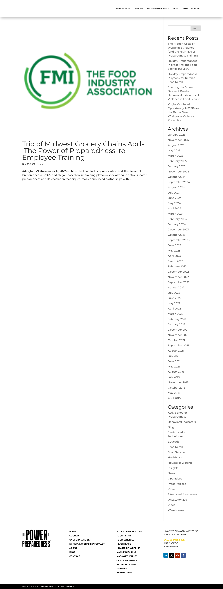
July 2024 (174, 192)
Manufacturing (126, 552)
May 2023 (174, 250)
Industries (121, 8)
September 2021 (178, 345)
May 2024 (174, 203)
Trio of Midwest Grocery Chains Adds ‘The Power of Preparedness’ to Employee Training (83, 150)
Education (174, 441)
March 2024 (175, 213)
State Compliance (156, 8)
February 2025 (177, 161)
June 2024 (174, 198)
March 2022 (175, 314)
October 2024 (177, 176)
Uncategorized (177, 499)
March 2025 (175, 155)
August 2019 (176, 371)
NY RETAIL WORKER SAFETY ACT (87, 544)
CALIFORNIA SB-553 (80, 539)
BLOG (72, 552)
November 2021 (178, 335)
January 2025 (176, 166)
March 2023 (175, 261)
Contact (196, 8)
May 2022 (174, 303)
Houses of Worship (180, 462)
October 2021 (176, 340)
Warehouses (176, 510)
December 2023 (178, 229)
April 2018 (174, 398)
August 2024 (176, 187)
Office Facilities (126, 560)
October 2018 (176, 387)
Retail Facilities (126, 564)
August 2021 (176, 350)
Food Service (176, 452)
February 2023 (177, 266)
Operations (175, 478)
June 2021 (174, 361)
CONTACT (74, 556)
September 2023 (178, 240)
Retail (171, 489)
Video (171, 505)
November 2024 (178, 171)
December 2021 (178, 329)
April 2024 (174, 208)
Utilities (121, 568)
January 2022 (176, 324)
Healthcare (175, 457)
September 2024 (179, 182)
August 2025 (176, 145)
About (176, 8)
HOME (72, 531)
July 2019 (174, 377)
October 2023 (176, 234)
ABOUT (73, 548)
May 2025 (174, 150)
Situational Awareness (182, 494)
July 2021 (174, 356)
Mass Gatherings (126, 556)
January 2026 (176, 134)
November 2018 (178, 382)
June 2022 (174, 298)
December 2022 (178, 271)
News (40, 164)
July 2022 (174, 292)
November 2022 (178, 277)
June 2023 (174, 245)
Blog (185, 8)
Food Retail (175, 447)
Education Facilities (129, 531)
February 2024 (177, 219)
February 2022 (177, 319)
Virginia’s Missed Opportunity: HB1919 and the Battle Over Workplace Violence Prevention (184, 112)
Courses (138, 8)
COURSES (74, 535)
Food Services (125, 539)
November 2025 (178, 140)
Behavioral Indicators (182, 422)
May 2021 (174, 366)
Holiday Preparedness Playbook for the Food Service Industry (182, 64)
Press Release (177, 483)
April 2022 (174, 308)
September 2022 (178, 282)
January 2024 (177, 224)
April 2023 (174, 256)
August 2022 (176, 287)
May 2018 (174, 393)
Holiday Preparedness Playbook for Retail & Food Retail (182, 78)
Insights (173, 468)
